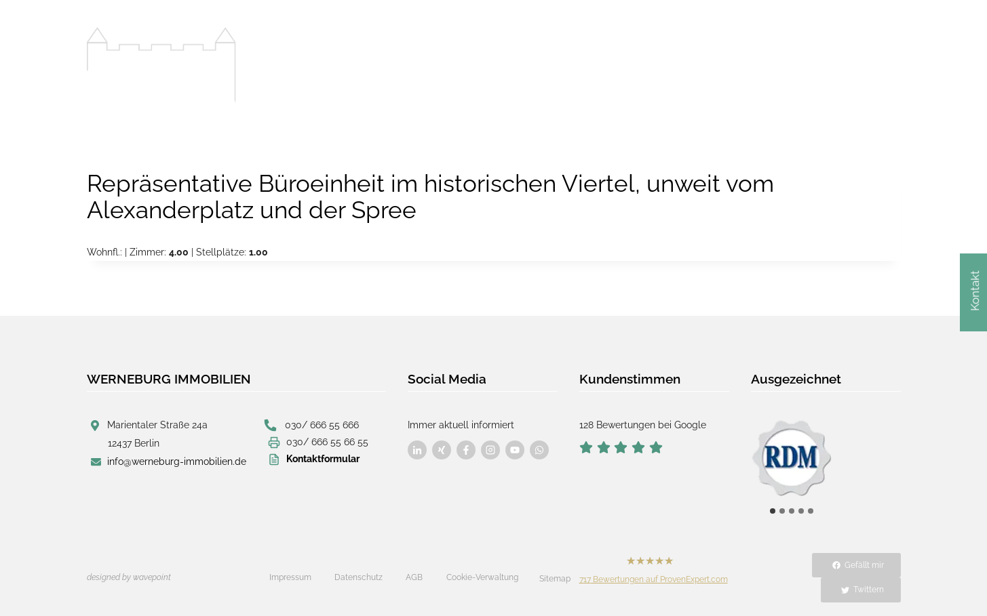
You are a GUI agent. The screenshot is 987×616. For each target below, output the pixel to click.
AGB (414, 577)
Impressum (290, 577)
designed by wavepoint (129, 577)
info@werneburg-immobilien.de (176, 461)
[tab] (772, 511)
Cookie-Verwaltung (482, 577)
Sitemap (554, 578)
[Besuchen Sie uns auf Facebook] (417, 449)
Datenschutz (358, 577)
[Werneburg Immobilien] (161, 65)
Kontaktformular (323, 458)
